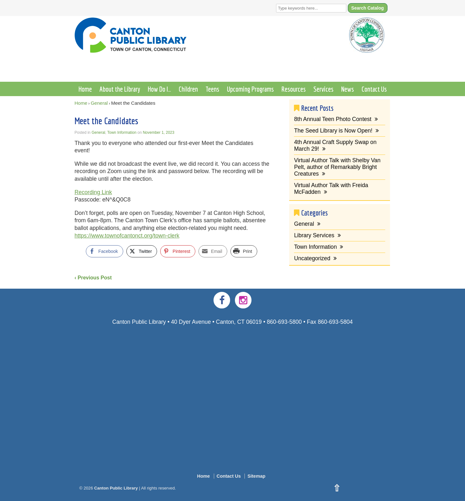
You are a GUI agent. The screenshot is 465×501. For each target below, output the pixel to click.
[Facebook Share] (104, 251)
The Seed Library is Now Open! (333, 130)
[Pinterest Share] (177, 251)
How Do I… (159, 89)
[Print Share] (243, 251)
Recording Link (93, 192)
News (347, 89)
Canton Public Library (116, 488)
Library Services (314, 235)
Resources (293, 89)
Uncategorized (312, 258)
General (99, 103)
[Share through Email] (213, 251)
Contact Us (374, 89)
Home (85, 89)
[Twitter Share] (141, 251)
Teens (212, 89)
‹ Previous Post (93, 277)
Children (188, 89)
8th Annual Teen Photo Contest (332, 119)
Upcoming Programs (250, 89)
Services (323, 89)
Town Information (121, 132)
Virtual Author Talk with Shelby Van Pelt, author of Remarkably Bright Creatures (337, 167)
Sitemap (256, 476)
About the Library (120, 89)
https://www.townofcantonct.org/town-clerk (127, 235)
